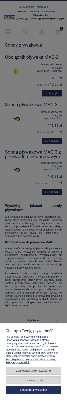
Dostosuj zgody (33, 380)
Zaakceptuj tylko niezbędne (33, 370)
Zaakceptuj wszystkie (33, 389)
